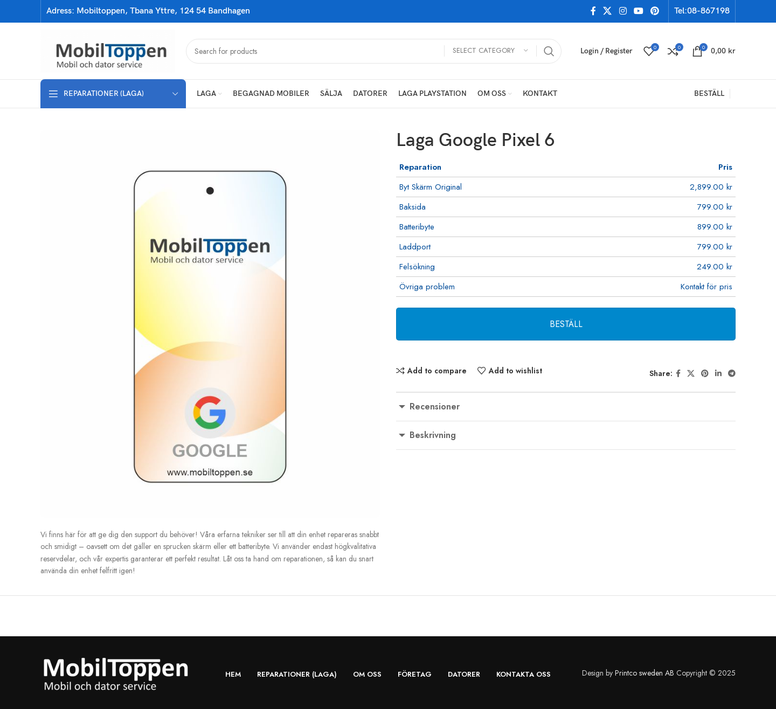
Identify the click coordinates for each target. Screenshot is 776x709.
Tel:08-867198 (702, 11)
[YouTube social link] (638, 11)
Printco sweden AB (644, 673)
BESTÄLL (566, 324)
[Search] (374, 51)
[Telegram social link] (732, 373)
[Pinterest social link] (655, 11)
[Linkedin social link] (718, 373)
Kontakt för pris (706, 287)
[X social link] (607, 11)
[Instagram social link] (622, 11)
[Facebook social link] (593, 11)
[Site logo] (107, 50)
